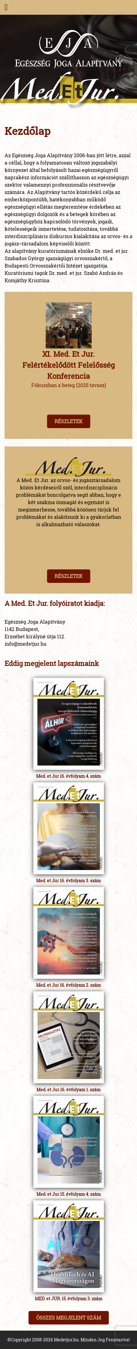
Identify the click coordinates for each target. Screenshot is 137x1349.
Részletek (68, 421)
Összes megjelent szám (68, 1317)
